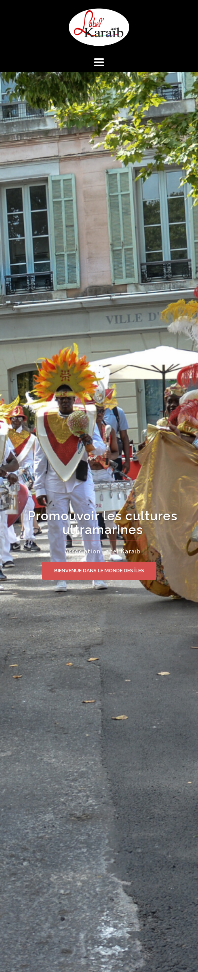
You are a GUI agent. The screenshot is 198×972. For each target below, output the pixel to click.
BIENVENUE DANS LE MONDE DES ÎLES (99, 571)
